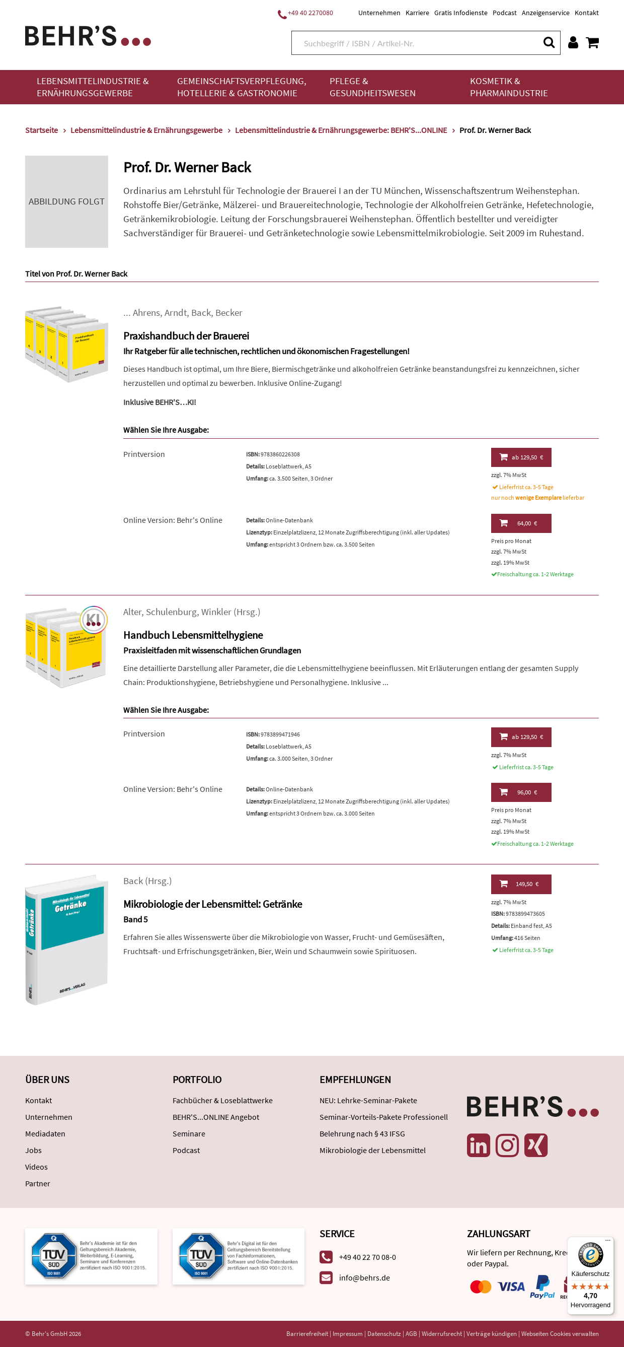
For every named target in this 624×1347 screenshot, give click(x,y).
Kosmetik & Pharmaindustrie (509, 87)
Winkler (216, 612)
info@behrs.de (364, 1277)
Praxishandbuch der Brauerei (186, 336)
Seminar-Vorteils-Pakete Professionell (384, 1117)
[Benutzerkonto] (573, 42)
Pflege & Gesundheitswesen (373, 87)
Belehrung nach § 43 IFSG (362, 1133)
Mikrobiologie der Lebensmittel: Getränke (212, 904)
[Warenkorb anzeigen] (592, 42)
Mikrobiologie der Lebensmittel (373, 1150)
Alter (132, 612)
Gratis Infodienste (461, 12)
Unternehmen (379, 12)
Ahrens (146, 312)
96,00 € (518, 791)
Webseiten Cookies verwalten (560, 1333)
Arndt (176, 312)
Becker (229, 312)
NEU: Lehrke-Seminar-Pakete (368, 1100)
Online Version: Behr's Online (172, 520)
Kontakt (587, 12)
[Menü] (608, 1243)
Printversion (144, 454)
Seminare (189, 1133)
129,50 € (521, 456)
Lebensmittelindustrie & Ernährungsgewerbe (93, 87)
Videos (36, 1167)
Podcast (505, 12)
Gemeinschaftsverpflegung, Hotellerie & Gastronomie (241, 87)
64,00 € (518, 522)
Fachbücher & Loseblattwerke (223, 1100)
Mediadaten (45, 1133)
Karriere (417, 12)
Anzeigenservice (546, 12)
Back (201, 312)
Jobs (33, 1150)
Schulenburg (171, 612)
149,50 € (518, 883)
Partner (37, 1183)
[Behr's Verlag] (88, 34)
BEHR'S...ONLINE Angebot (216, 1117)
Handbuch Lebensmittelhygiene (193, 635)
